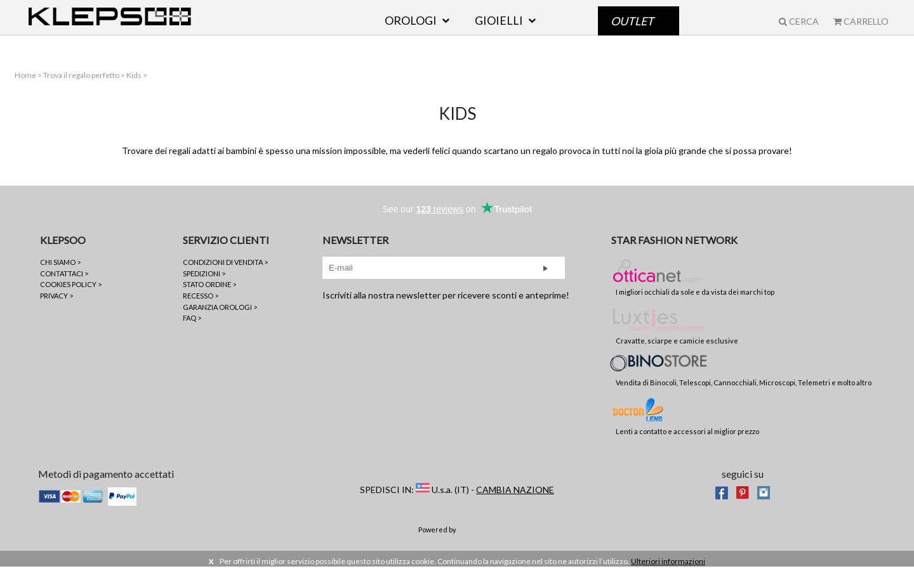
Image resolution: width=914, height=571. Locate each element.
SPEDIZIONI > (204, 277)
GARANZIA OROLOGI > (220, 311)
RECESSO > (200, 300)
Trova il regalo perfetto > (82, 79)
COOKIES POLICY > (71, 289)
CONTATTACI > (64, 277)
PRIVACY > (56, 300)
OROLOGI (411, 30)
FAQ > (192, 322)
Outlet (632, 30)
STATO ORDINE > (209, 289)
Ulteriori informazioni (668, 565)
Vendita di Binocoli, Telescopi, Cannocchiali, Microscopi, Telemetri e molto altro (743, 374)
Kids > (134, 79)
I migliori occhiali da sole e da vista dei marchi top (695, 280)
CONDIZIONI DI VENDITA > (225, 266)
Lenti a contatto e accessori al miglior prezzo (687, 419)
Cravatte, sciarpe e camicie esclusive (677, 329)
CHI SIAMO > (60, 266)
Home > (27, 79)
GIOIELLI (499, 30)
